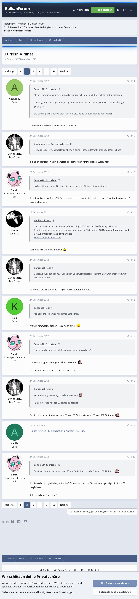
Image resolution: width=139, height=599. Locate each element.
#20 (133, 456)
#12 (133, 135)
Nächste (64, 71)
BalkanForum (62, 570)
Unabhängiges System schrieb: (51, 144)
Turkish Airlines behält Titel (47, 237)
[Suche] (131, 10)
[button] (124, 10)
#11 (133, 80)
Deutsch (93, 570)
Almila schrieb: (42, 220)
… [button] (46, 71)
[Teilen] (127, 81)
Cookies (45, 570)
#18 (133, 380)
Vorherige (10, 71)
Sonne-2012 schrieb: (45, 89)
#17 (133, 336)
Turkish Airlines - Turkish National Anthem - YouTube (58, 430)
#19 (133, 425)
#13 (133, 172)
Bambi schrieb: (42, 267)
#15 (133, 259)
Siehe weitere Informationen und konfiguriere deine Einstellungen (37, 592)
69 (53, 71)
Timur (10, 59)
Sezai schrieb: (42, 307)
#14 (133, 212)
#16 (133, 299)
